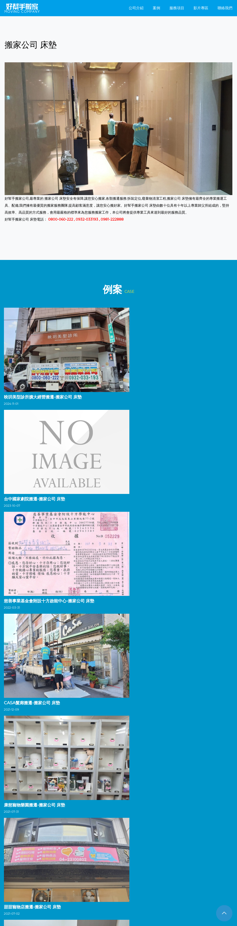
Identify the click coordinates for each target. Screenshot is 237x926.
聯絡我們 (225, 8)
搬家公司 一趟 (140, 895)
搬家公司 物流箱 (45, 895)
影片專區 (200, 8)
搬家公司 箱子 (87, 901)
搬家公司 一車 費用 (17, 895)
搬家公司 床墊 (189, 901)
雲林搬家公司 (98, 842)
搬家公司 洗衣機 (39, 901)
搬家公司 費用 (203, 907)
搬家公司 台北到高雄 (162, 901)
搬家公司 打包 (87, 907)
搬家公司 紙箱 (156, 907)
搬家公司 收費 (110, 907)
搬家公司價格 (134, 907)
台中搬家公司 (30, 842)
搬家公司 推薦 (180, 907)
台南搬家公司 (144, 842)
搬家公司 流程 (93, 895)
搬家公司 (11, 842)
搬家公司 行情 (40, 907)
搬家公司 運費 (63, 901)
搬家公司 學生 (193, 895)
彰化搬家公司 (53, 842)
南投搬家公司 (76, 842)
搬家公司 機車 (134, 901)
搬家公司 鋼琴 (216, 895)
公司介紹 (136, 8)
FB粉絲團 (17, 883)
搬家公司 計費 (213, 901)
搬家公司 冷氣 (117, 895)
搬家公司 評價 (63, 907)
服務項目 (176, 8)
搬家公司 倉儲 (70, 895)
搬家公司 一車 (14, 901)
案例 (156, 8)
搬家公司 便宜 (110, 901)
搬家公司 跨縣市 (15, 907)
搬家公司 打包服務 (167, 895)
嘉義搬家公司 (121, 842)
